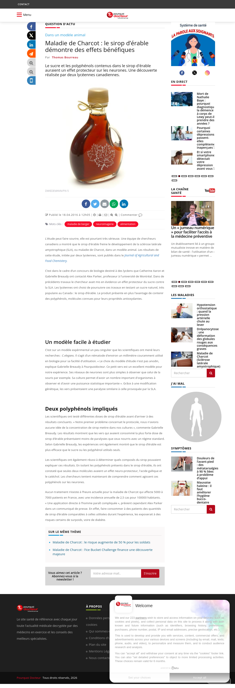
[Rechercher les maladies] (211, 372)
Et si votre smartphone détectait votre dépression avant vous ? (206, 160)
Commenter (131, 214)
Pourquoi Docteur (29, 678)
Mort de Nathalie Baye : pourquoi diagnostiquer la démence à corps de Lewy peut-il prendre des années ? (207, 109)
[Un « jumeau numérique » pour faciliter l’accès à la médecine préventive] (193, 213)
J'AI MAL (177, 383)
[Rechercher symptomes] (211, 508)
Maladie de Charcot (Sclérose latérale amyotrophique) (208, 359)
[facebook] (182, 72)
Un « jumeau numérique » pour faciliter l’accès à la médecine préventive (192, 231)
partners (141, 617)
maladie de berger (78, 224)
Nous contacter (100, 657)
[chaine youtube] (210, 192)
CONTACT (23, 4)
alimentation (128, 224)
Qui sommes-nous (102, 631)
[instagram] (208, 72)
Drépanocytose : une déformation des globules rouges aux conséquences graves (208, 338)
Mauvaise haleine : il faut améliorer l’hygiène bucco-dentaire (204, 491)
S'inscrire (150, 573)
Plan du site (97, 644)
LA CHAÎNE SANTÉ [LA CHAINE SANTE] (179, 190)
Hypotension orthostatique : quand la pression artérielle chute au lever (207, 314)
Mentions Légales (102, 651)
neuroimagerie (104, 224)
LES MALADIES (182, 294)
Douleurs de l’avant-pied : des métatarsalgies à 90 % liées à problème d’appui (207, 467)
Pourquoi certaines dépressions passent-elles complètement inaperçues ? (207, 138)
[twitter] (195, 72)
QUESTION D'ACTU (59, 24)
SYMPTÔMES (181, 447)
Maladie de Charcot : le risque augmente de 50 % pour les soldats (101, 542)
